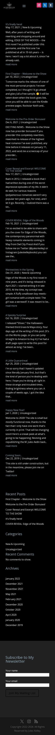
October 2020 (13, 609)
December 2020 (14, 604)
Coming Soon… (14, 455)
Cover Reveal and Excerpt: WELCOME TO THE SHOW (26, 170)
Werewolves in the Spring (20, 269)
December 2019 (14, 625)
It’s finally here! (14, 24)
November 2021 (14, 589)
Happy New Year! (15, 410)
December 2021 (14, 583)
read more (11, 64)
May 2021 (11, 594)
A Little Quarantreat (17, 360)
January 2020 (13, 620)
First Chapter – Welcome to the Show (26, 73)
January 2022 (13, 578)
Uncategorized (29, 76)
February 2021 (13, 599)
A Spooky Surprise (16, 315)
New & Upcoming (32, 27)
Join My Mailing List (22, 693)
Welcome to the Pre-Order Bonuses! (25, 119)
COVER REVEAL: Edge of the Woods (25, 220)
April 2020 (11, 614)
